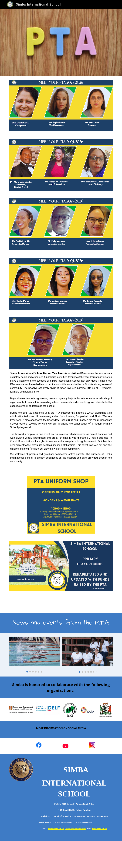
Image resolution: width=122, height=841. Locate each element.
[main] (61, 419)
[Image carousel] (34, 655)
